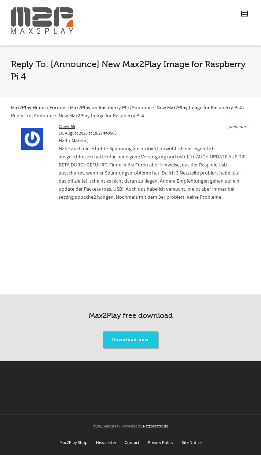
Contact (132, 442)
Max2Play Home (28, 107)
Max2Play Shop (73, 442)
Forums (57, 107)
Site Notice (192, 442)
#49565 (110, 133)
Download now (130, 340)
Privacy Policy (160, 442)
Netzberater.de (155, 426)
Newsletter (106, 442)
